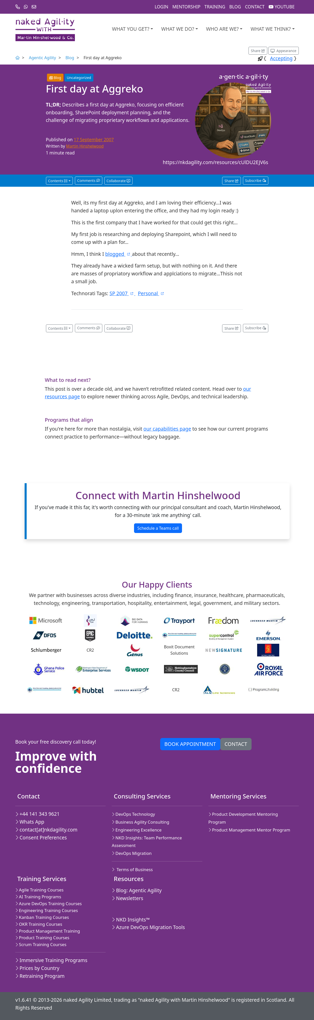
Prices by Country (37, 968)
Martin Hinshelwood (85, 146)
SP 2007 (122, 293)
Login (161, 7)
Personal (151, 293)
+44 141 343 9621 (37, 813)
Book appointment (190, 744)
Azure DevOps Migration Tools (148, 927)
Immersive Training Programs (51, 960)
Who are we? (222, 28)
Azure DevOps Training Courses (48, 903)
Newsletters (127, 898)
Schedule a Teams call (158, 528)
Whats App (29, 821)
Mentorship (186, 7)
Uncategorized (79, 77)
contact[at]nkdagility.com (46, 829)
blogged (118, 253)
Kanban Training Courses (42, 917)
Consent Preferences (41, 837)
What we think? (271, 28)
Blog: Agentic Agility (136, 890)
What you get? (130, 28)
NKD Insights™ (131, 919)
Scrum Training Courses (40, 944)
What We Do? (177, 28)
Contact (255, 7)
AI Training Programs (38, 897)
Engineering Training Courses (46, 910)
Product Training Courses (42, 937)
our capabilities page (167, 428)
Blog (235, 7)
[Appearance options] (283, 51)
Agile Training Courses (39, 890)
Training (214, 7)
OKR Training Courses (38, 924)
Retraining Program (39, 975)
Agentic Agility (42, 57)
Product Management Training (47, 931)
